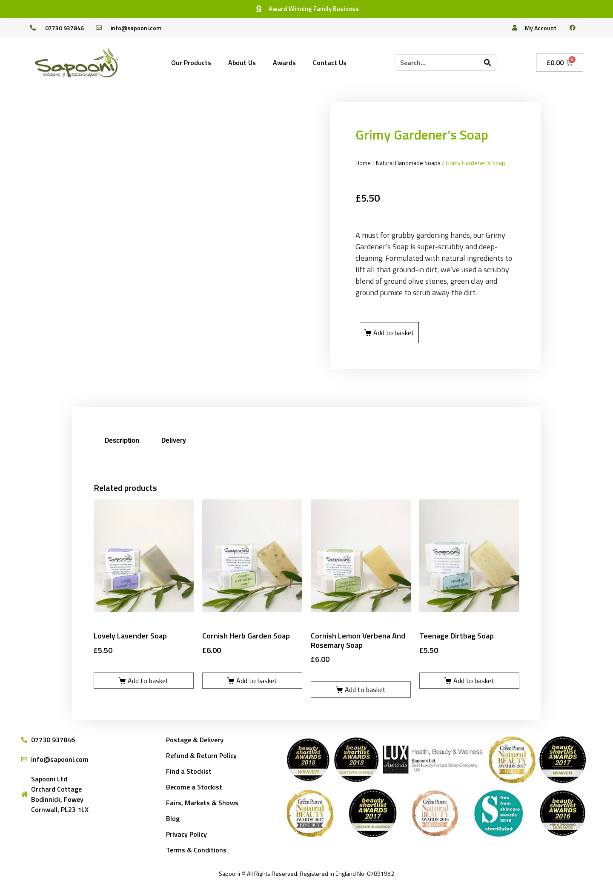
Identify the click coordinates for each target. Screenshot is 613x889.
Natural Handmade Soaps (408, 162)
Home (363, 162)
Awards (284, 62)
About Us (242, 62)
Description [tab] (122, 440)
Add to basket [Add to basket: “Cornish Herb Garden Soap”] (256, 680)
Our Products (191, 62)
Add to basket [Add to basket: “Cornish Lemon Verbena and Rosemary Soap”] (365, 689)
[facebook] (576, 28)
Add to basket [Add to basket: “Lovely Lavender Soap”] (148, 680)
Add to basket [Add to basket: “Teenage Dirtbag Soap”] (473, 680)
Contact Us (330, 62)
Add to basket (393, 333)
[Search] (487, 62)
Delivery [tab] (173, 440)
